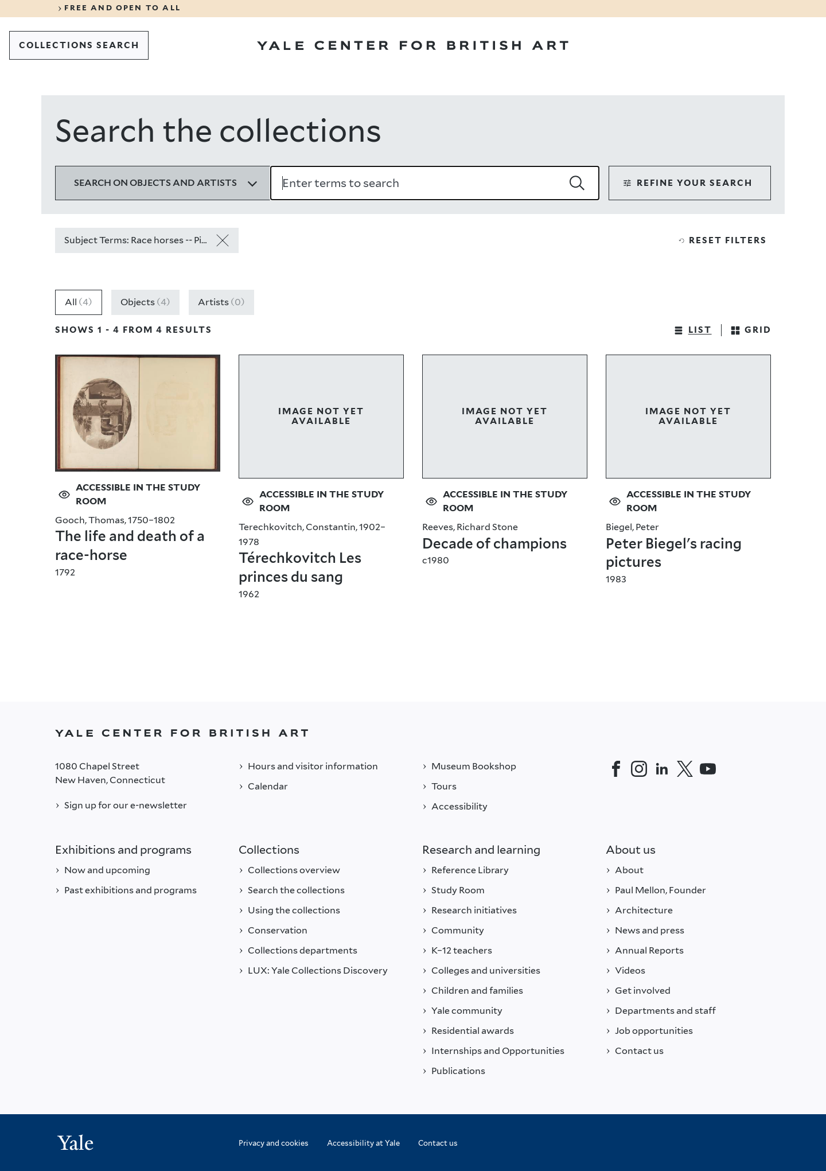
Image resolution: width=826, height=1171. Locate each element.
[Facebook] (616, 769)
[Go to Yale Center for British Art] (412, 45)
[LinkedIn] (662, 769)
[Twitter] (685, 769)
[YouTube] (708, 769)
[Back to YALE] (413, 733)
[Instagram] (639, 769)
